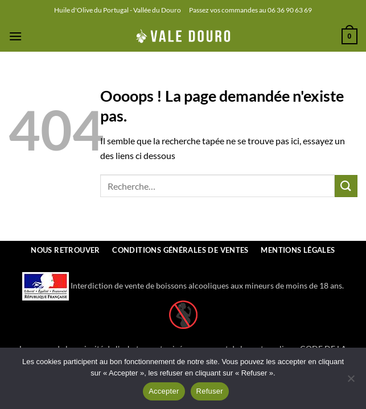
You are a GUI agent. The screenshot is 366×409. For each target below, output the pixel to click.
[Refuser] (350, 382)
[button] (15, 36)
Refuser (209, 391)
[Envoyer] (346, 186)
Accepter (164, 391)
